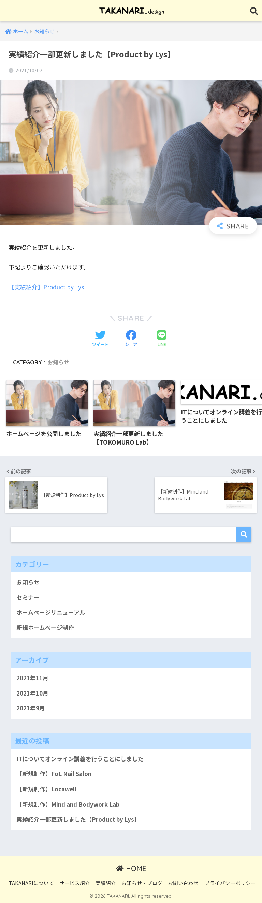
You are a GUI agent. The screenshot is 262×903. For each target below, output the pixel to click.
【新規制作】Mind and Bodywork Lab (67, 804)
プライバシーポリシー (230, 882)
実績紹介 (106, 882)
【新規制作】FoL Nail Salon (53, 774)
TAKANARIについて (31, 882)
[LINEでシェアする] (161, 339)
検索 (243, 534)
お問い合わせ (183, 882)
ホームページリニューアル (50, 612)
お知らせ (58, 362)
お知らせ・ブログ (141, 882)
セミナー (28, 597)
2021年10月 (32, 693)
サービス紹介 (74, 882)
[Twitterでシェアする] (100, 339)
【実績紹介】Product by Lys (46, 287)
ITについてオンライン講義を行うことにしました (80, 759)
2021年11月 (32, 678)
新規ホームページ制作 (45, 627)
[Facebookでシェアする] (131, 339)
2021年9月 (30, 708)
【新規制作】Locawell (46, 789)
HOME (131, 868)
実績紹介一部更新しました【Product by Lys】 (78, 819)
